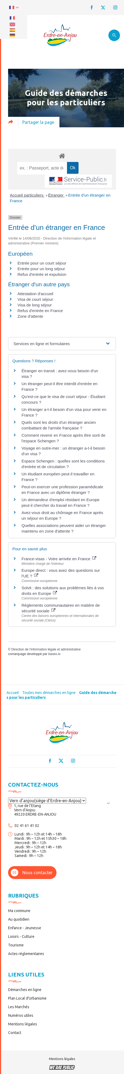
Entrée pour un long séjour (41, 268)
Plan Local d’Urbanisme (27, 998)
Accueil (12, 692)
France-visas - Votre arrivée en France (59, 558)
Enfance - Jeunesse (24, 928)
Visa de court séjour (35, 299)
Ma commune (19, 911)
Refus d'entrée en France (40, 310)
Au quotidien (18, 919)
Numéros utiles (20, 1015)
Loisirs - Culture (21, 936)
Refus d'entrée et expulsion (41, 274)
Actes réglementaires (26, 954)
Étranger (56, 195)
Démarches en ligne (24, 990)
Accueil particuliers (27, 195)
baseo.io (54, 654)
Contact (14, 1032)
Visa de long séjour (34, 305)
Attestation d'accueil (35, 293)
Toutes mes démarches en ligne (49, 692)
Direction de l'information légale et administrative (46, 649)
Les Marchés (18, 1007)
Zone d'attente (30, 316)
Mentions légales (22, 1024)
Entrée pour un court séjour (41, 263)
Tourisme (16, 945)
